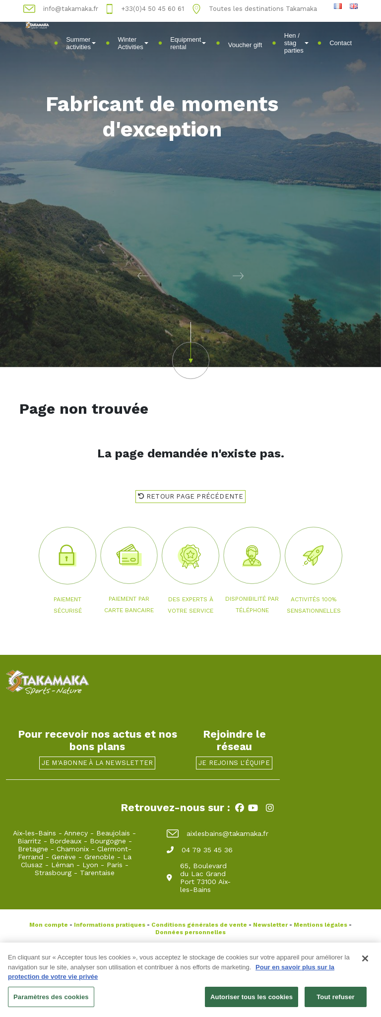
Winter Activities (133, 43)
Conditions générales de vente (199, 924)
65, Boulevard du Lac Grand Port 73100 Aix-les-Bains (199, 877)
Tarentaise (97, 873)
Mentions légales (320, 924)
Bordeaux (65, 841)
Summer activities (81, 43)
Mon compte (48, 924)
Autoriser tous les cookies (251, 1000)
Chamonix (73, 849)
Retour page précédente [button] (191, 496)
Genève (64, 857)
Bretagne (33, 849)
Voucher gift (245, 45)
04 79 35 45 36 (200, 850)
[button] (95, 275)
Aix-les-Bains (34, 833)
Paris (115, 865)
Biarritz (29, 841)
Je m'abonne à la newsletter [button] (97, 762)
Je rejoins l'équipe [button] (234, 762)
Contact (340, 43)
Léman (62, 865)
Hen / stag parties (296, 43)
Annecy (76, 833)
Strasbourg (53, 873)
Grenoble (99, 857)
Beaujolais (113, 833)
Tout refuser (335, 1000)
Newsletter (270, 924)
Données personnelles (190, 932)
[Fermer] (365, 961)
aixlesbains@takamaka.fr (217, 833)
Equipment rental (188, 43)
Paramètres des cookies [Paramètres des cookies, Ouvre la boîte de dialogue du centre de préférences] (51, 1000)
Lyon (90, 865)
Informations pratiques (109, 924)
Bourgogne (108, 841)
